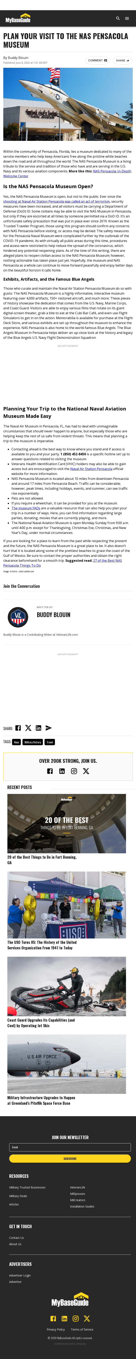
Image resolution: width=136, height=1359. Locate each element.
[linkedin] (38, 728)
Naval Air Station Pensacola (91, 469)
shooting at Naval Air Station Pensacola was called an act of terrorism (56, 201)
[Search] (118, 18)
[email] (48, 728)
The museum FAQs (25, 508)
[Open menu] (127, 18)
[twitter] (28, 728)
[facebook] (18, 728)
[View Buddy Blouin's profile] (18, 617)
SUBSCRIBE (70, 1158)
